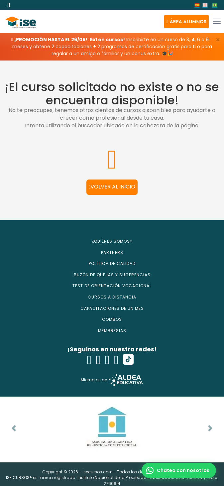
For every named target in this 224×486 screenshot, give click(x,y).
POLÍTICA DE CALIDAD (112, 263)
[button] (186, 22)
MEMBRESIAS (112, 330)
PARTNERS (112, 252)
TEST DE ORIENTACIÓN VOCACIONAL (112, 286)
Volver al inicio (112, 186)
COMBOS (112, 319)
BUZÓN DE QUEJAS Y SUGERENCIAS (112, 275)
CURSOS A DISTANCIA (112, 297)
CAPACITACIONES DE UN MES (112, 308)
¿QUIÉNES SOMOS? (112, 241)
